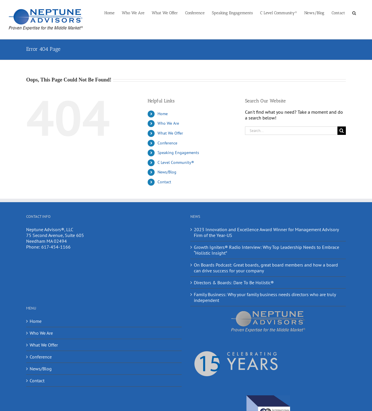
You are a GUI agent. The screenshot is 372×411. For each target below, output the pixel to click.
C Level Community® (176, 162)
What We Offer (170, 133)
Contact (164, 181)
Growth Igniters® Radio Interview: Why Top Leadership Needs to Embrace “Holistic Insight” (266, 250)
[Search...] (291, 130)
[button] (354, 12)
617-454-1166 (56, 247)
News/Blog (167, 172)
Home (163, 113)
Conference (167, 143)
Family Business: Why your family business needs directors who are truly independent (265, 297)
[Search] (341, 130)
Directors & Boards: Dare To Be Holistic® (234, 282)
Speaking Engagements (178, 152)
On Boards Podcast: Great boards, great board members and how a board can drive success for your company (266, 268)
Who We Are (168, 123)
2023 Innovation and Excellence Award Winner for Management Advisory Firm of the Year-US (266, 232)
